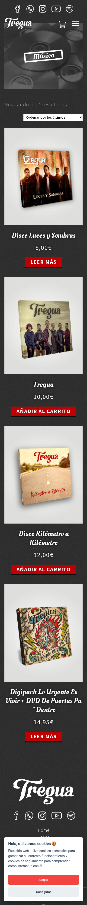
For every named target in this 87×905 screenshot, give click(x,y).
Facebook (17, 9)
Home (43, 830)
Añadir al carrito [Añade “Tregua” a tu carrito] (43, 411)
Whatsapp (30, 9)
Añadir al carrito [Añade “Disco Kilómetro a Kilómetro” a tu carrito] (43, 569)
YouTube (56, 9)
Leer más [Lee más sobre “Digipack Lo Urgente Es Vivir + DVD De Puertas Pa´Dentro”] (43, 736)
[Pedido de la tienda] (53, 117)
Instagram (42, 9)
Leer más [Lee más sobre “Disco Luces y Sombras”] (43, 261)
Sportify (69, 9)
